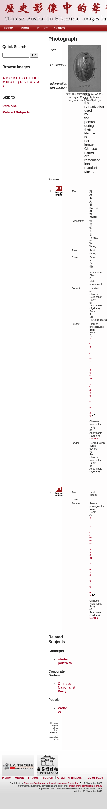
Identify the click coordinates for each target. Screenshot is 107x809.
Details (93, 438)
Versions (9, 106)
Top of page (94, 777)
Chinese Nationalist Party (67, 687)
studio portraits (65, 661)
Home (8, 28)
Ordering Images (69, 777)
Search (59, 28)
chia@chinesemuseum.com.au (85, 785)
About (25, 28)
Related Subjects (16, 112)
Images (42, 28)
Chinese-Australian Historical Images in (51, 783)
